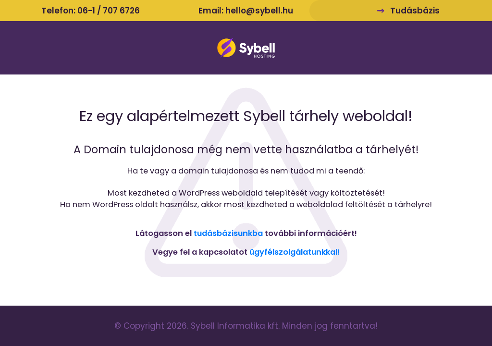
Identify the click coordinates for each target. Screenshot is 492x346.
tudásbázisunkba (228, 233)
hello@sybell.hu (259, 10)
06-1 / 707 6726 (108, 10)
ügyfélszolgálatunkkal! (294, 252)
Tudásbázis (415, 10)
